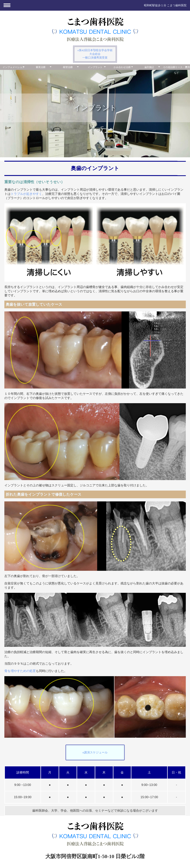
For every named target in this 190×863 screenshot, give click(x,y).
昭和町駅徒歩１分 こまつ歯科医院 (163, 5)
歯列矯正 (149, 67)
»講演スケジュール (94, 752)
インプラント (95, 67)
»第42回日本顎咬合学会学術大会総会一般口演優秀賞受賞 (95, 54)
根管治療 (68, 67)
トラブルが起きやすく (26, 194)
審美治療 (41, 67)
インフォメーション (14, 67)
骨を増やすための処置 (20, 671)
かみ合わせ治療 (122, 67)
